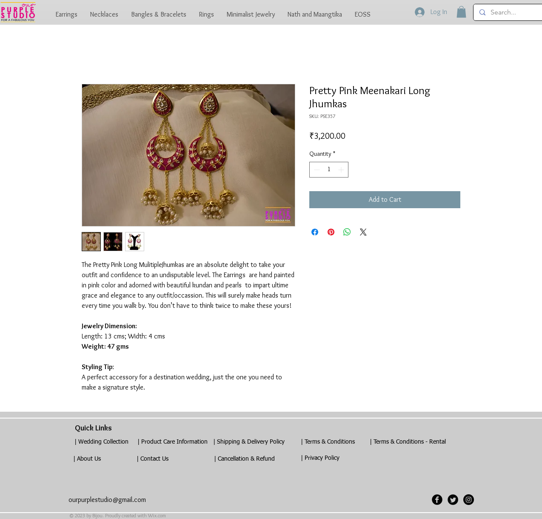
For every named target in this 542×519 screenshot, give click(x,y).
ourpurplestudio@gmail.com (107, 500)
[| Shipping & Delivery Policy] (248, 442)
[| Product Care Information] (172, 442)
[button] (461, 11)
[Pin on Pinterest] (331, 232)
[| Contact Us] (152, 459)
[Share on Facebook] (315, 232)
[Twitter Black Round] (453, 499)
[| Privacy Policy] (319, 458)
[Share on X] (363, 232)
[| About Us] (87, 459)
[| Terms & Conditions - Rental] (407, 442)
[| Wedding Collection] (101, 442)
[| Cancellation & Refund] (244, 459)
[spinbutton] (329, 169)
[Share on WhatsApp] (347, 232)
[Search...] (511, 12)
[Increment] (342, 169)
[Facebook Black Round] (437, 499)
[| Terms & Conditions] (327, 442)
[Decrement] (316, 169)
